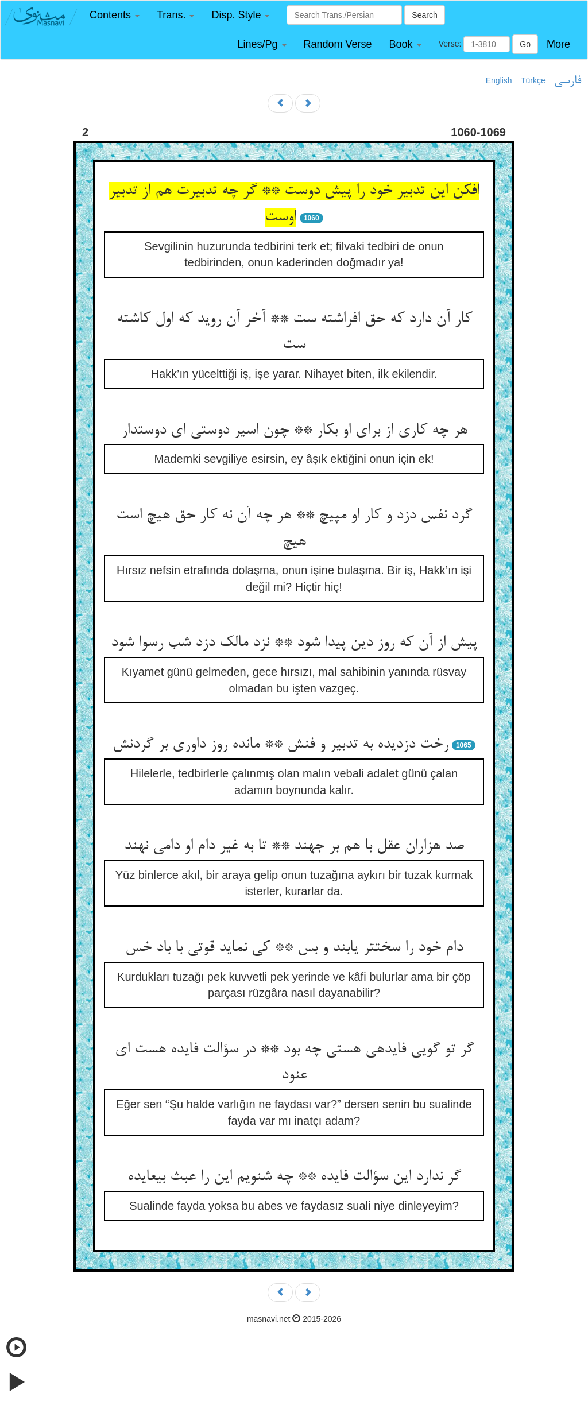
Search (424, 15)
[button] (114, 15)
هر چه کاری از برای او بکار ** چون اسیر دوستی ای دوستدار (294, 430)
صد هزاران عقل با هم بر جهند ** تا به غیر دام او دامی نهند (294, 846)
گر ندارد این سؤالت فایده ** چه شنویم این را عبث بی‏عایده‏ (294, 1177)
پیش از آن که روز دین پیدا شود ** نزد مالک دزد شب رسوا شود (294, 643)
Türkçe (533, 80)
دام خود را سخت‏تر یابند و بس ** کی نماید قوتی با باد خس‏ (294, 948)
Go (525, 44)
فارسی (567, 81)
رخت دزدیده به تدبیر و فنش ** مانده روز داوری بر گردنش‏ (280, 745)
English (499, 80)
